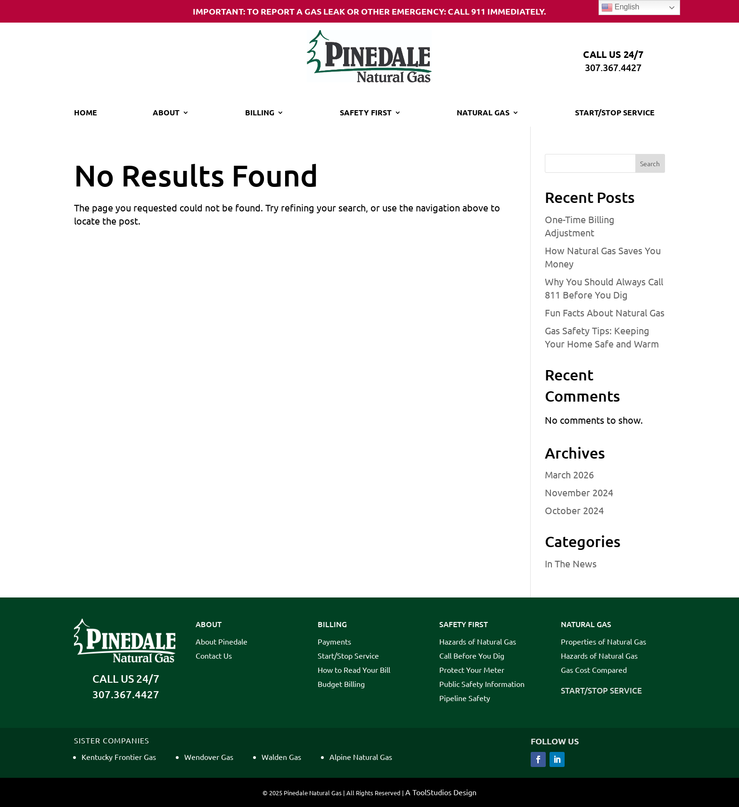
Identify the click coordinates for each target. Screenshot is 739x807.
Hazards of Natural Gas (477, 642)
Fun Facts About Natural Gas (605, 312)
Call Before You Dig (471, 656)
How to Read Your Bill (354, 670)
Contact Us (214, 656)
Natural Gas (483, 113)
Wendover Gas (208, 756)
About (166, 113)
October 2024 (574, 510)
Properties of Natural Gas (603, 642)
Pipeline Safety (464, 698)
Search (650, 163)
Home (85, 113)
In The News (571, 563)
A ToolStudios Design (440, 792)
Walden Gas (281, 756)
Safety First (366, 113)
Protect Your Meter (471, 670)
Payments (334, 642)
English (620, 7)
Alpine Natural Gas (360, 756)
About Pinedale (221, 642)
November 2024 (579, 492)
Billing (259, 113)
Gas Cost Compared (594, 670)
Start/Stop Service (615, 113)
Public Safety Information (482, 684)
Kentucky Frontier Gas (119, 756)
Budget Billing (341, 684)
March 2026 (569, 474)
